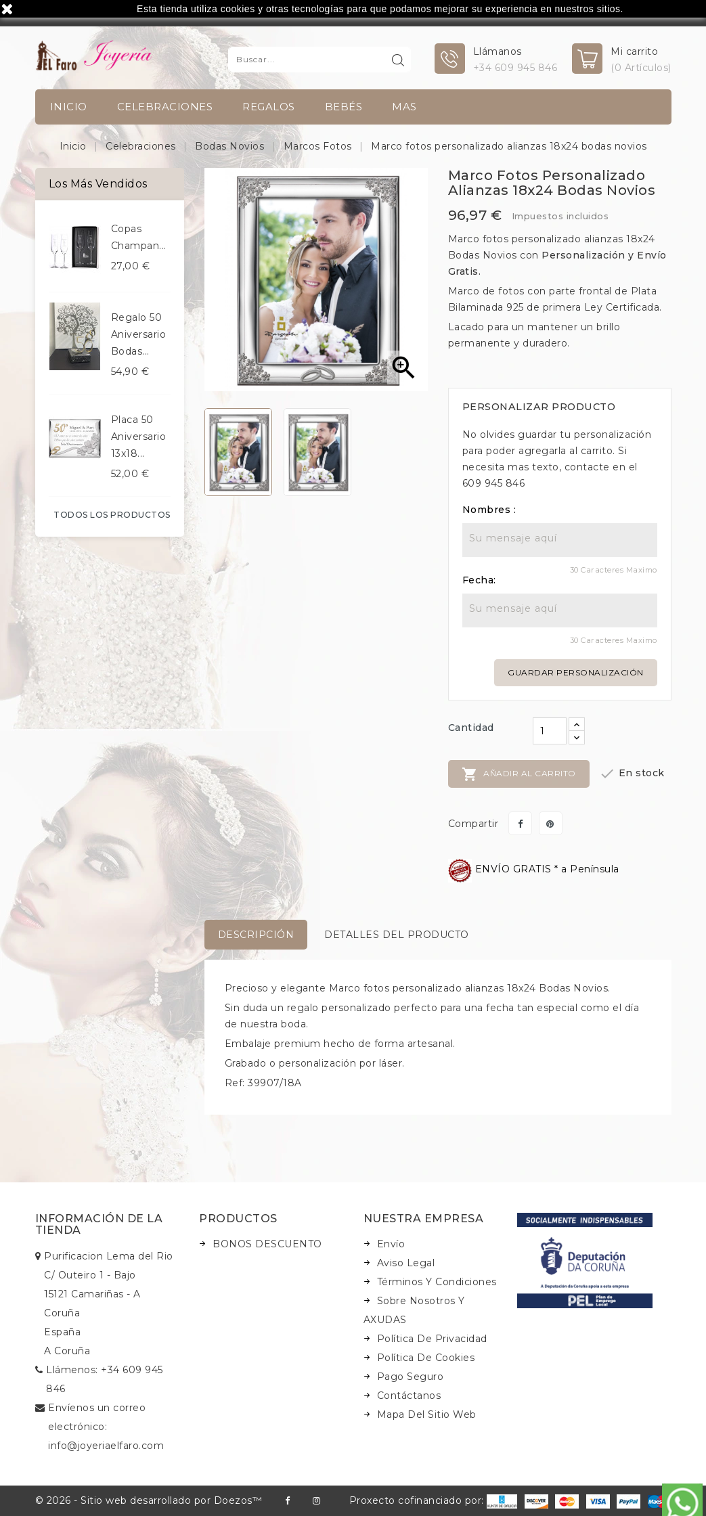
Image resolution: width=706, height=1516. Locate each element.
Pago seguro (410, 1376)
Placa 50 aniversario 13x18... (139, 437)
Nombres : (489, 510)
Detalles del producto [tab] (396, 935)
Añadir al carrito (519, 774)
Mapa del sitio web (427, 1414)
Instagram (316, 1501)
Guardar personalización (576, 672)
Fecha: (479, 580)
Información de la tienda (99, 1224)
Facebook (287, 1501)
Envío (391, 1244)
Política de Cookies (426, 1358)
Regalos (268, 106)
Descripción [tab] (256, 935)
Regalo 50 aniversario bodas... (139, 334)
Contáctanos (409, 1395)
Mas (404, 106)
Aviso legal (406, 1263)
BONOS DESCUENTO (267, 1244)
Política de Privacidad (432, 1339)
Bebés (344, 106)
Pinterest (550, 823)
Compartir (520, 823)
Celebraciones (165, 106)
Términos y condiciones (437, 1282)
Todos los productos (112, 515)
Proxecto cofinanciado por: (433, 1500)
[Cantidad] (550, 730)
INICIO (68, 106)
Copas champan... (139, 237)
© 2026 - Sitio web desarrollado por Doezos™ (149, 1500)
